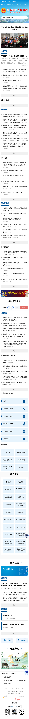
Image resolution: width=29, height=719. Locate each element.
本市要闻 (4, 51)
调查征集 (4, 578)
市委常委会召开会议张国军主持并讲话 (13, 273)
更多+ (14, 95)
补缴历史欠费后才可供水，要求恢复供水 (14, 624)
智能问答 (3, 4)
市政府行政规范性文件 (9, 356)
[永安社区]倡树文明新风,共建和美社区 (13, 170)
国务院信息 (5, 100)
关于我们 (5, 688)
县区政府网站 (7, 683)
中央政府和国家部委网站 (9, 673)
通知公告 (4, 109)
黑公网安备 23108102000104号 (9, 696)
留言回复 (4, 609)
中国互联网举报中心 (20, 696)
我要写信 (22, 569)
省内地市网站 (21, 680)
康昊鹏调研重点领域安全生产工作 (12, 80)
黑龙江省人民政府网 (12, 1)
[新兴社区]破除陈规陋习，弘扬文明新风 (13, 181)
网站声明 (17, 688)
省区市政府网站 (8, 677)
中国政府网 (3, 1)
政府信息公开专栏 (7, 393)
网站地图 (23, 688)
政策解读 (4, 313)
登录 (21, 4)
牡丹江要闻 (5, 247)
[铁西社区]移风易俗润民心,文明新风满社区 (14, 176)
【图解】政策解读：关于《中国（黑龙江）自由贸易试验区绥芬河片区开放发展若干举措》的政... (15, 344)
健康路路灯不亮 (7, 615)
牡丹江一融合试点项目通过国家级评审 (13, 268)
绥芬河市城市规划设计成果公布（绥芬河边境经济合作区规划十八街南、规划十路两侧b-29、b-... (15, 127)
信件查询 (22, 573)
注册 (25, 4)
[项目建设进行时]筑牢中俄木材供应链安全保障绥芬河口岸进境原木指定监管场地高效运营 (15, 88)
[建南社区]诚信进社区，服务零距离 (12, 192)
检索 (23, 307)
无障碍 (8, 4)
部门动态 (4, 158)
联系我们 (11, 688)
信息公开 (4, 444)
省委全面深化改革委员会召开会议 (12, 219)
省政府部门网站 (8, 680)
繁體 (17, 4)
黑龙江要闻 (5, 203)
